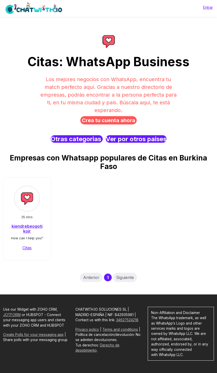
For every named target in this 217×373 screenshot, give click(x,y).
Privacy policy (87, 329)
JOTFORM (12, 315)
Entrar (208, 7)
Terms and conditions (120, 329)
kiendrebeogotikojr (27, 229)
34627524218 (127, 320)
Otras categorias (77, 139)
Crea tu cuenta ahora (108, 120)
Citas (27, 247)
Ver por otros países (136, 139)
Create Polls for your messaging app (33, 335)
